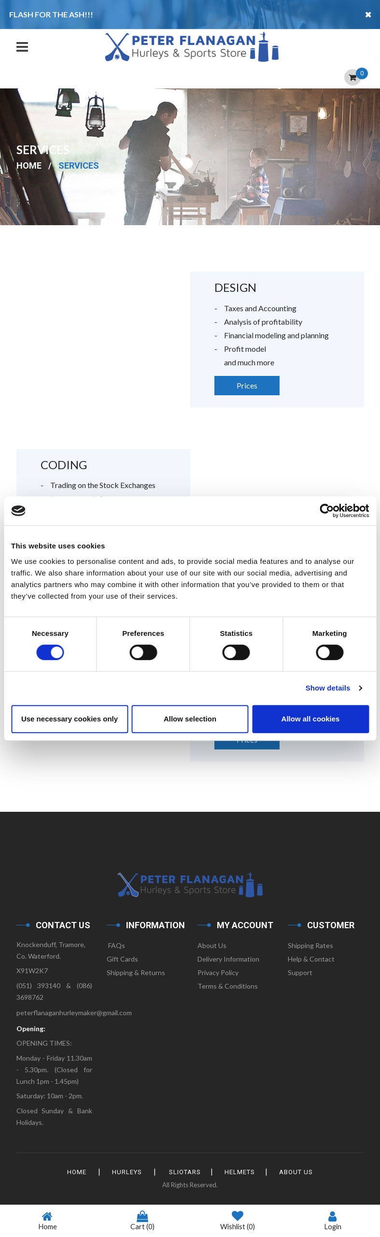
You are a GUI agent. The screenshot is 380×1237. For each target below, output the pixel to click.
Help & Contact (311, 959)
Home (29, 165)
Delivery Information (228, 959)
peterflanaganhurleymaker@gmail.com (74, 1012)
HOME (74, 1172)
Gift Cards (122, 959)
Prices (247, 385)
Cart (142, 1220)
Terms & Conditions (227, 986)
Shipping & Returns (136, 972)
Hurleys (126, 1172)
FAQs (116, 945)
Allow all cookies (310, 719)
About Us (211, 945)
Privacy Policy (218, 972)
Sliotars (185, 1172)
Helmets (241, 1172)
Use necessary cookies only (69, 719)
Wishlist (237, 1221)
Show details (328, 688)
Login (333, 1220)
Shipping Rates (310, 945)
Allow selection (190, 719)
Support (300, 972)
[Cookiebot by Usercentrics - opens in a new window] (326, 510)
